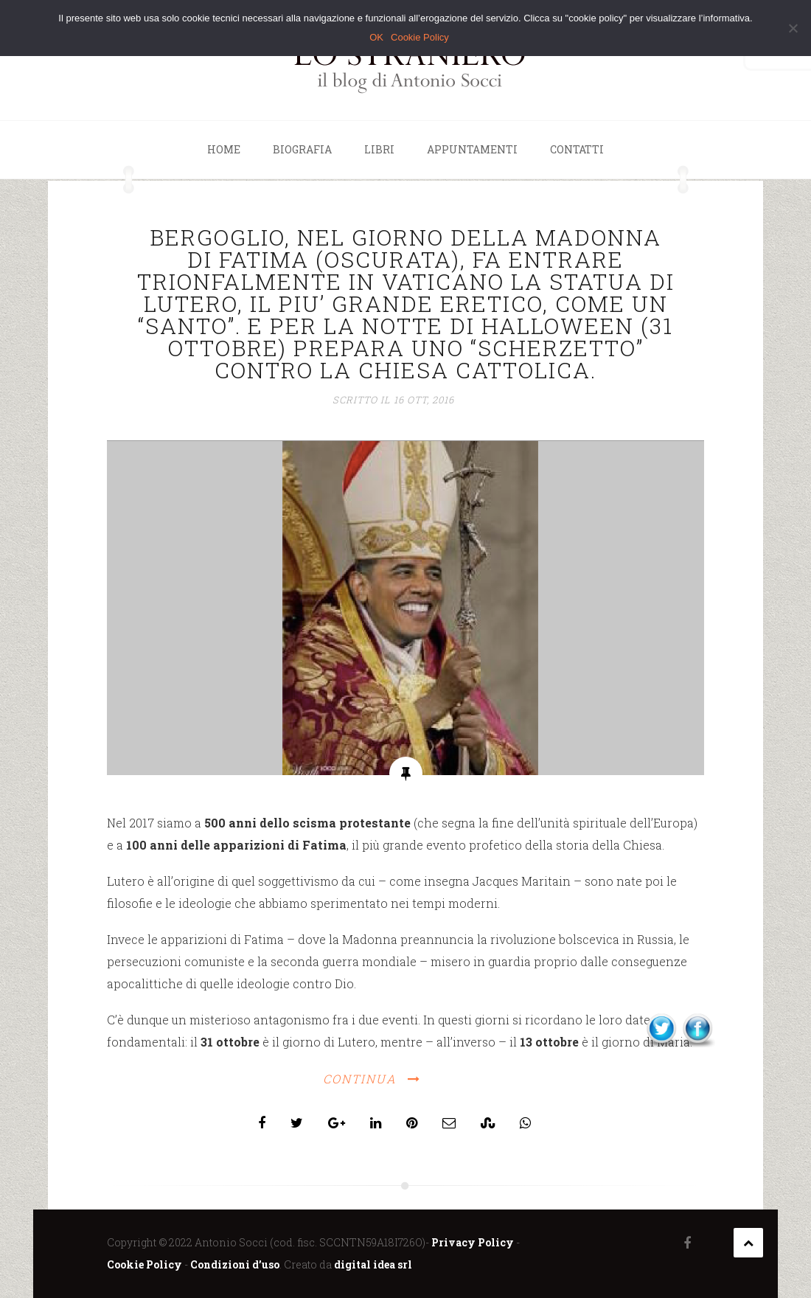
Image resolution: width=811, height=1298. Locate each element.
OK (376, 37)
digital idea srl (373, 1264)
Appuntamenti (472, 149)
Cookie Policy (144, 1264)
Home (223, 149)
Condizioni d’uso (234, 1264)
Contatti (577, 149)
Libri (379, 149)
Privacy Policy (472, 1242)
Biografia (302, 149)
